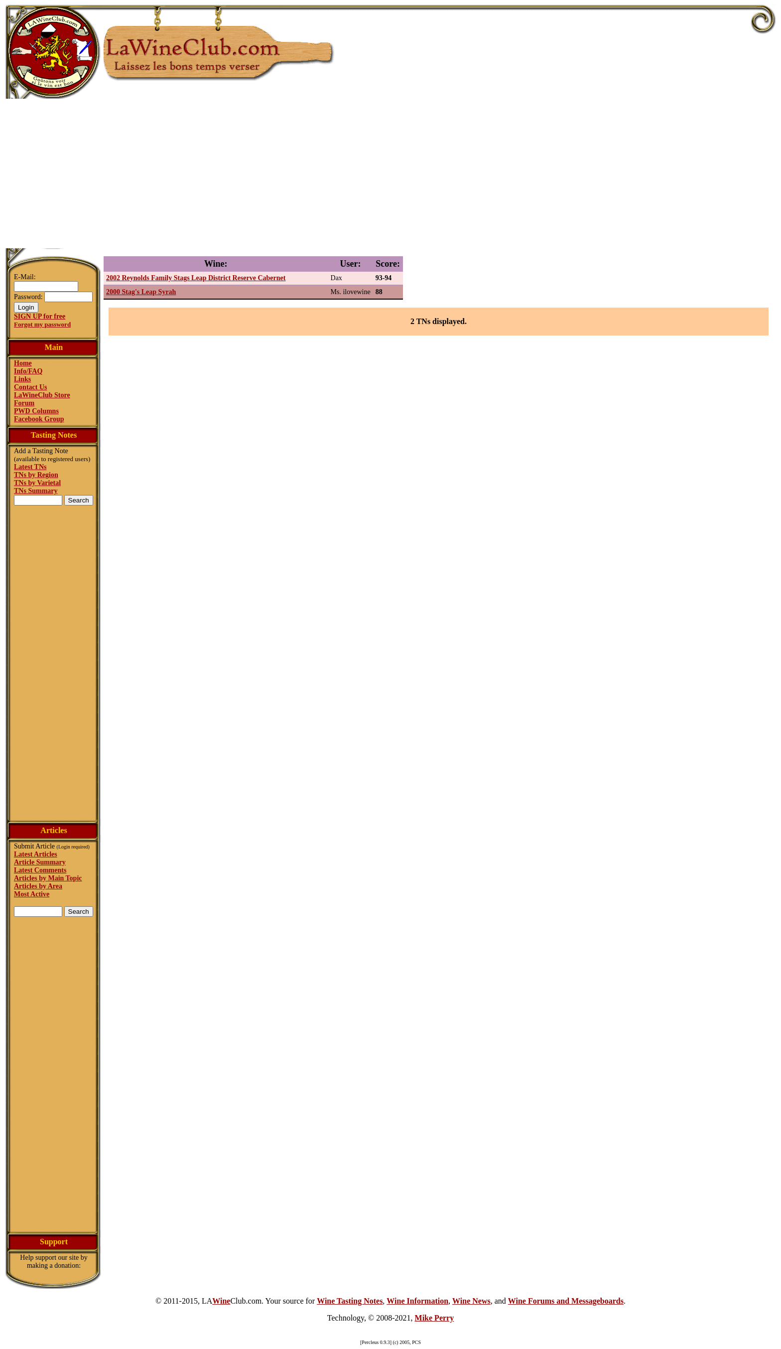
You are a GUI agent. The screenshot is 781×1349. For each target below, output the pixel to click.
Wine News (471, 1301)
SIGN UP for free (39, 316)
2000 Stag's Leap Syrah (141, 292)
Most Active (31, 894)
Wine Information (417, 1301)
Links (22, 379)
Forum (24, 403)
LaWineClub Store (42, 395)
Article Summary (40, 862)
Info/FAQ (28, 371)
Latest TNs (30, 467)
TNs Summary (36, 491)
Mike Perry (434, 1318)
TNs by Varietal (37, 483)
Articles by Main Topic (48, 878)
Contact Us (30, 387)
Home (23, 363)
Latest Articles (35, 854)
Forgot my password (42, 324)
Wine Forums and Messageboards (566, 1301)
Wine (221, 1301)
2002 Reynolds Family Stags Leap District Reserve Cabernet (195, 278)
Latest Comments (40, 870)
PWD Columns (36, 411)
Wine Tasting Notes (350, 1301)
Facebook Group (39, 419)
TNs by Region (36, 475)
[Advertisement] (390, 173)
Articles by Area (38, 886)
